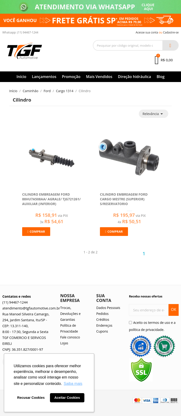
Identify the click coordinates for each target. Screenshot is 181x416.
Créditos (102, 319)
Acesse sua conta (147, 32)
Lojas (64, 343)
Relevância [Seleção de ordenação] (154, 114)
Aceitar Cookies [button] (67, 398)
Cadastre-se (171, 32)
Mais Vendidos (99, 76)
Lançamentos (44, 76)
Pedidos (102, 313)
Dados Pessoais (108, 307)
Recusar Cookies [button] (31, 398)
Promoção (71, 76)
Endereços (104, 325)
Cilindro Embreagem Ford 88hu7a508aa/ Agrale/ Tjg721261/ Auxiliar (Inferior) (51, 199)
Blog (160, 76)
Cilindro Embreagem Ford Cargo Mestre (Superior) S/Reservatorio (124, 199)
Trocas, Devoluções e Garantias (70, 313)
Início (21, 76)
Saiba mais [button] (73, 384)
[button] (36, 231)
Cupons (102, 331)
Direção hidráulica (134, 76)
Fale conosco (70, 337)
